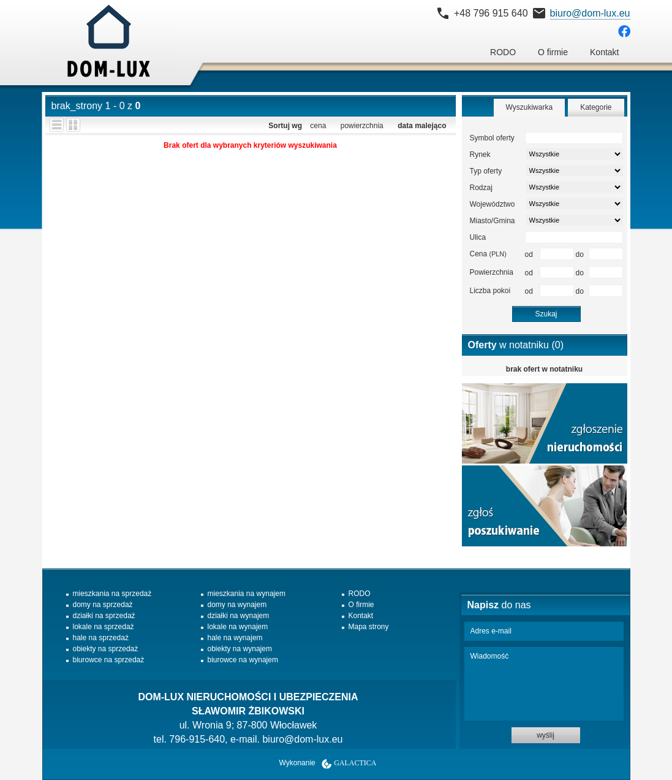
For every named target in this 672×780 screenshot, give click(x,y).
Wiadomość (544, 684)
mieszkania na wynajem (246, 593)
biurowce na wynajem (243, 660)
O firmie (553, 52)
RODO (503, 52)
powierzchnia (362, 125)
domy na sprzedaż (103, 604)
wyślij (545, 735)
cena (318, 125)
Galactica (355, 763)
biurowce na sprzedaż (109, 660)
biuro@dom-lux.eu (590, 13)
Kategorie (595, 107)
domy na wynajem (237, 604)
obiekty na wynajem (240, 648)
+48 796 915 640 (491, 13)
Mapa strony (369, 626)
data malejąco (422, 125)
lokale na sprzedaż (103, 626)
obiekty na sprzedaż (105, 648)
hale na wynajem (235, 637)
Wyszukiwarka (529, 107)
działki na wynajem (239, 615)
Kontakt (604, 52)
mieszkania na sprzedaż (112, 593)
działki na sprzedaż (104, 615)
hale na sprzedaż (101, 637)
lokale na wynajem (238, 626)
